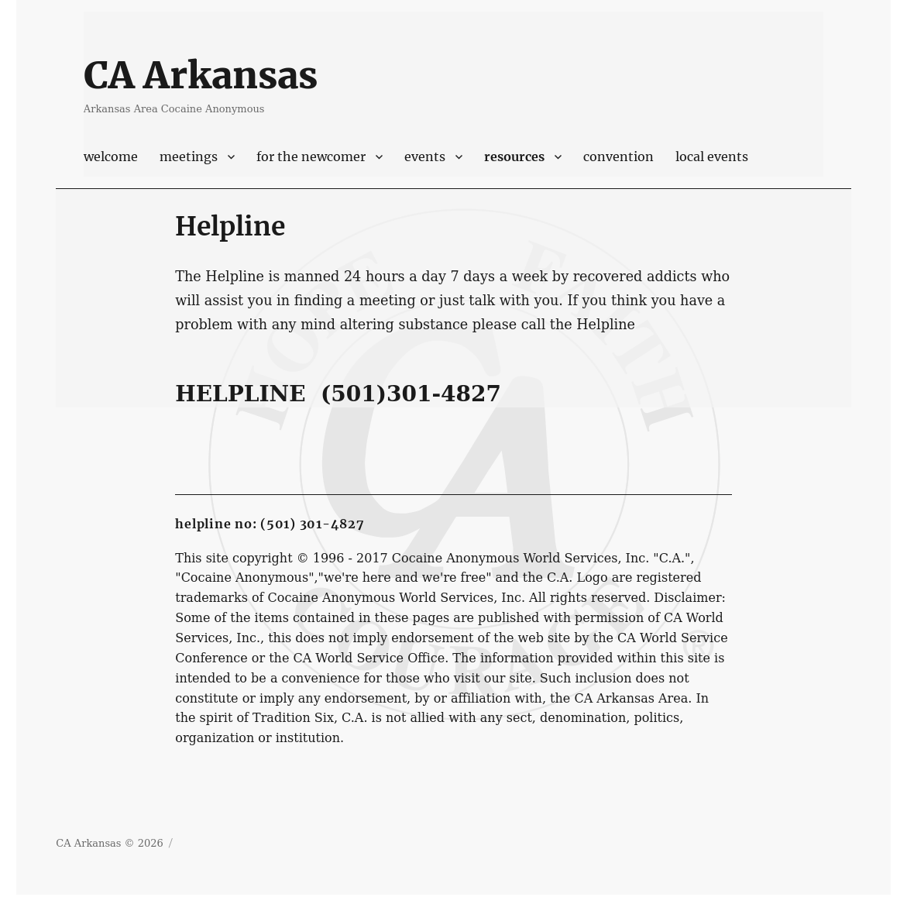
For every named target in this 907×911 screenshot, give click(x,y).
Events (424, 156)
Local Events (711, 156)
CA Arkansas (201, 75)
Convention (618, 156)
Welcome (111, 156)
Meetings (189, 156)
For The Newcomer (311, 156)
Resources (514, 156)
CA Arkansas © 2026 (109, 843)
